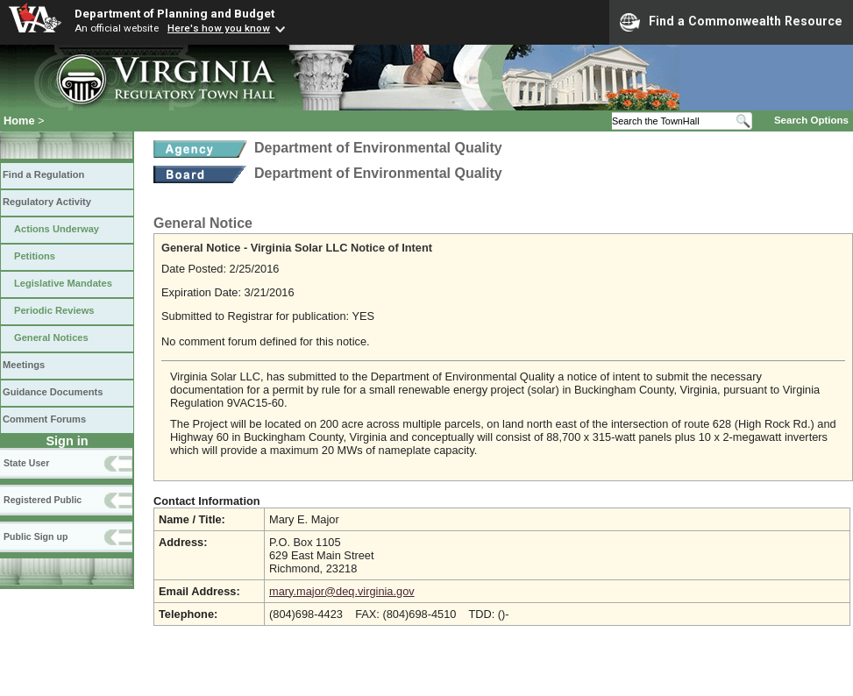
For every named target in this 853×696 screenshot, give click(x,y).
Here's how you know (218, 28)
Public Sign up (36, 536)
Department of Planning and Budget (174, 13)
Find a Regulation (43, 174)
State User (26, 463)
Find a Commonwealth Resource (731, 22)
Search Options (811, 120)
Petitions (34, 256)
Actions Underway (56, 229)
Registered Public (43, 499)
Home (19, 120)
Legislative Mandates (63, 283)
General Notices (51, 337)
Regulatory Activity (47, 201)
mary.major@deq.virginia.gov (342, 591)
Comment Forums (44, 419)
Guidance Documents (53, 392)
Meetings (24, 364)
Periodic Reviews (54, 310)
